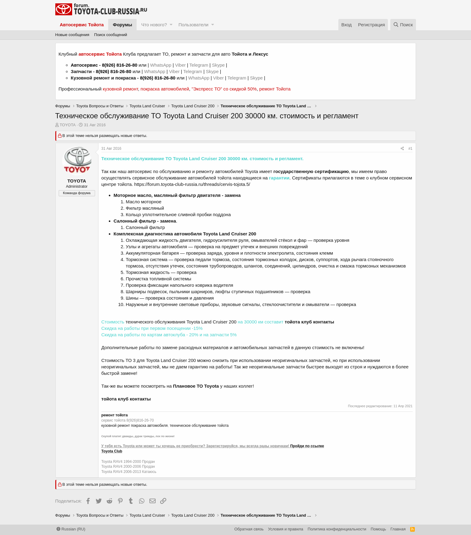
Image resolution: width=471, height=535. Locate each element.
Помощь (378, 529)
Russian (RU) (71, 529)
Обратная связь (249, 529)
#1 (410, 148)
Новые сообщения (72, 34)
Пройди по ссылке (307, 446)
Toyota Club (111, 451)
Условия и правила (285, 529)
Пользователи (193, 24)
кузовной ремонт (120, 88)
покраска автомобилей (165, 88)
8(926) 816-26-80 (119, 65)
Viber (180, 65)
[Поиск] (403, 24)
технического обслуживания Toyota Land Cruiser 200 (181, 321)
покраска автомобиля (149, 425)
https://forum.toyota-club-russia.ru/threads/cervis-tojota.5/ (192, 184)
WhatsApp (161, 65)
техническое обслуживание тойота (199, 425)
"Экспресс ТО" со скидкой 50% (224, 88)
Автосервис (84, 65)
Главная (398, 529)
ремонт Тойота (274, 88)
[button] (171, 24)
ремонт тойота (114, 415)
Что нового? (154, 24)
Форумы (122, 24)
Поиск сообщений (110, 34)
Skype (219, 65)
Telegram (199, 65)
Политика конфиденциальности (337, 529)
